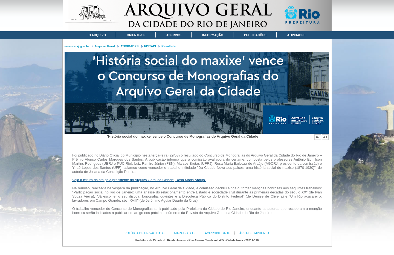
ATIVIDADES (129, 46)
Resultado (168, 46)
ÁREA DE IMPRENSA (254, 233)
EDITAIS (150, 46)
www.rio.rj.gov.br (77, 46)
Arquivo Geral (105, 46)
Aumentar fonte (325, 137)
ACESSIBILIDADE (217, 233)
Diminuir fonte (317, 137)
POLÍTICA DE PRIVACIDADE (144, 233)
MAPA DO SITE (184, 233)
